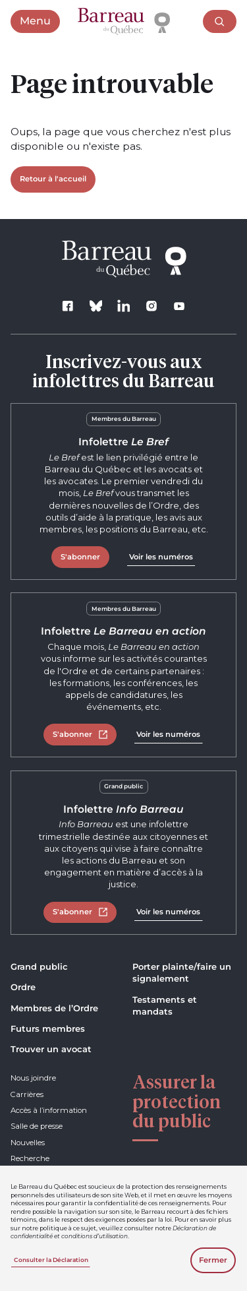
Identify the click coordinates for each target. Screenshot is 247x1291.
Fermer (213, 1260)
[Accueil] (124, 22)
